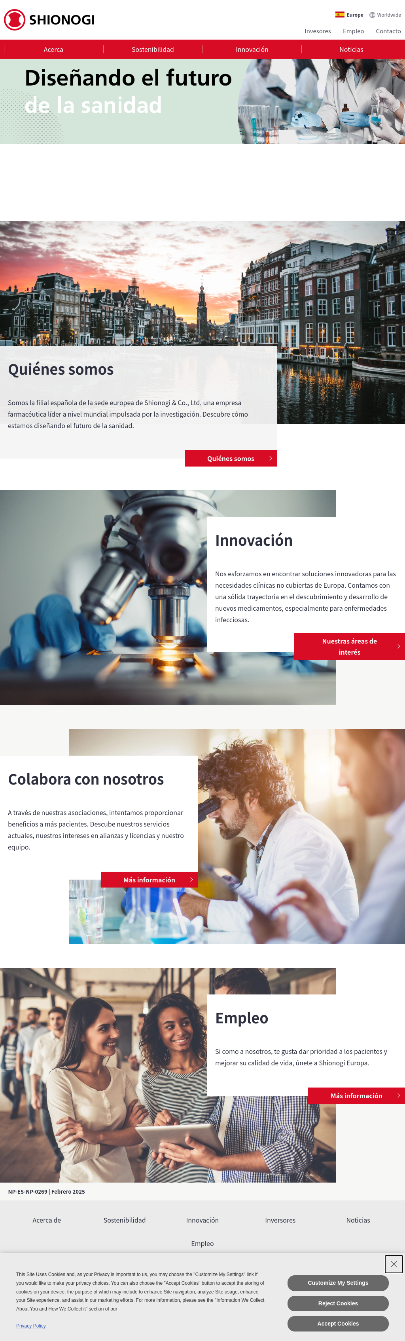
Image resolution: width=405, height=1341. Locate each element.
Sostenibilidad (153, 49)
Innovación (252, 49)
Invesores (318, 31)
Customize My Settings (338, 1283)
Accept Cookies (338, 1323)
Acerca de (47, 1220)
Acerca (53, 49)
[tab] (53, 49)
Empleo (353, 31)
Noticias (351, 49)
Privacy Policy (31, 1326)
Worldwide (389, 14)
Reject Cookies (338, 1303)
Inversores (280, 1220)
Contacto (388, 31)
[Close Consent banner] (394, 1264)
